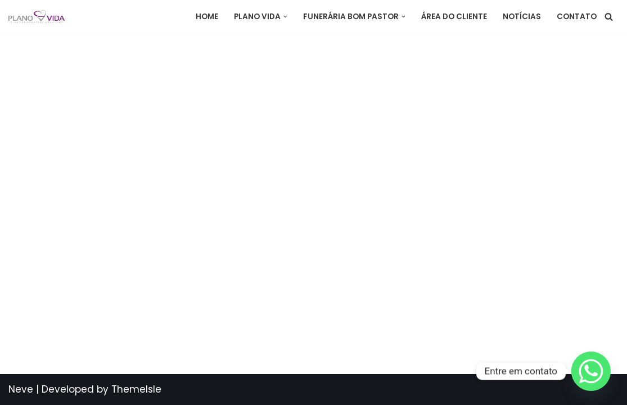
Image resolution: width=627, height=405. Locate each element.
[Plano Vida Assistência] (36, 16)
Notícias (522, 16)
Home (207, 16)
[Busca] (609, 16)
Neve (20, 389)
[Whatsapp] (591, 371)
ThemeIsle (136, 389)
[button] (285, 17)
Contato (577, 16)
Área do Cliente (454, 16)
